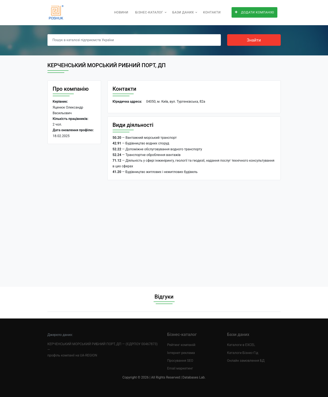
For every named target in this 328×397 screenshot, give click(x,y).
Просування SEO (180, 361)
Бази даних (183, 12)
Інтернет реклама (181, 353)
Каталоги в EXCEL (241, 345)
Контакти (212, 12)
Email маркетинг (180, 368)
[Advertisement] (74, 212)
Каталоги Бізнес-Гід (242, 353)
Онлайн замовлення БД (246, 361)
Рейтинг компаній (181, 345)
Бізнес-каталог (149, 12)
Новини (121, 12)
